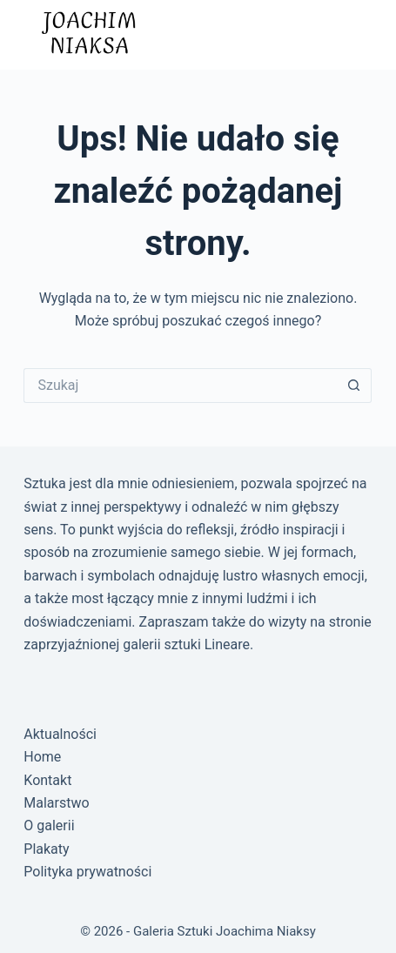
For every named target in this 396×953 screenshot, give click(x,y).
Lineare (227, 644)
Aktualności (60, 734)
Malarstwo (56, 803)
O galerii (48, 825)
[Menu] (355, 34)
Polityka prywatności (87, 871)
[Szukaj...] (180, 385)
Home (42, 756)
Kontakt (47, 780)
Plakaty (46, 849)
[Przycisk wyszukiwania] (354, 385)
